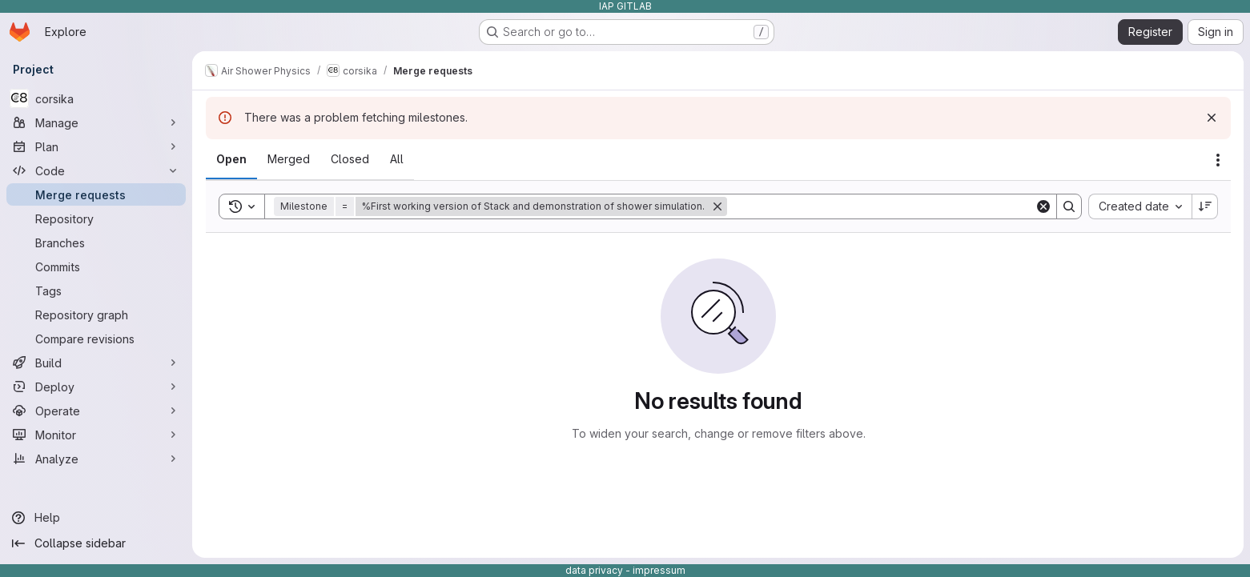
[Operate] (96, 410)
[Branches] (96, 242)
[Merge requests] (96, 194)
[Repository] (96, 218)
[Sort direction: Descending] (1205, 206)
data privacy (594, 570)
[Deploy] (96, 386)
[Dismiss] (1211, 117)
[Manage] (96, 122)
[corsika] (96, 98)
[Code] (96, 170)
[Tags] (96, 290)
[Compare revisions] (96, 338)
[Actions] (1218, 160)
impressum (659, 570)
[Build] (96, 362)
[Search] (880, 206)
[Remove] (717, 206)
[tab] (231, 159)
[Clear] (1043, 206)
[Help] (96, 518)
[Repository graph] (96, 314)
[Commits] (96, 266)
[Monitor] (96, 434)
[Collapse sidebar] (96, 543)
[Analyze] (96, 458)
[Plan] (96, 146)
